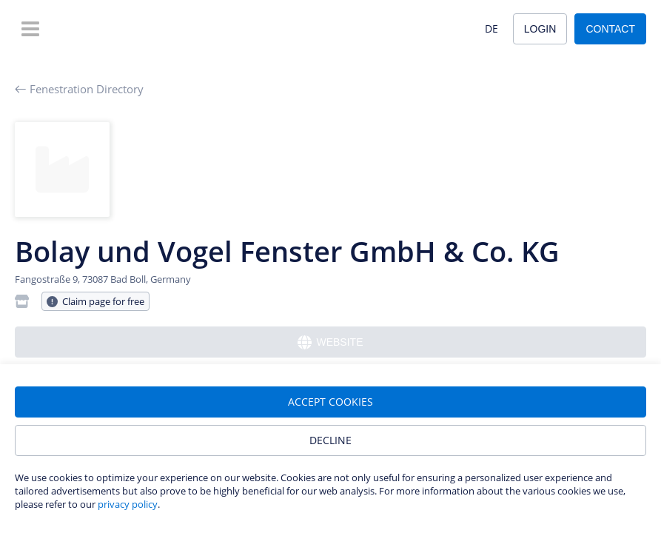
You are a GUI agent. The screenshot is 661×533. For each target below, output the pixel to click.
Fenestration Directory (79, 88)
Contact (610, 29)
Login (540, 29)
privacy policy (128, 504)
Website (330, 342)
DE (491, 28)
